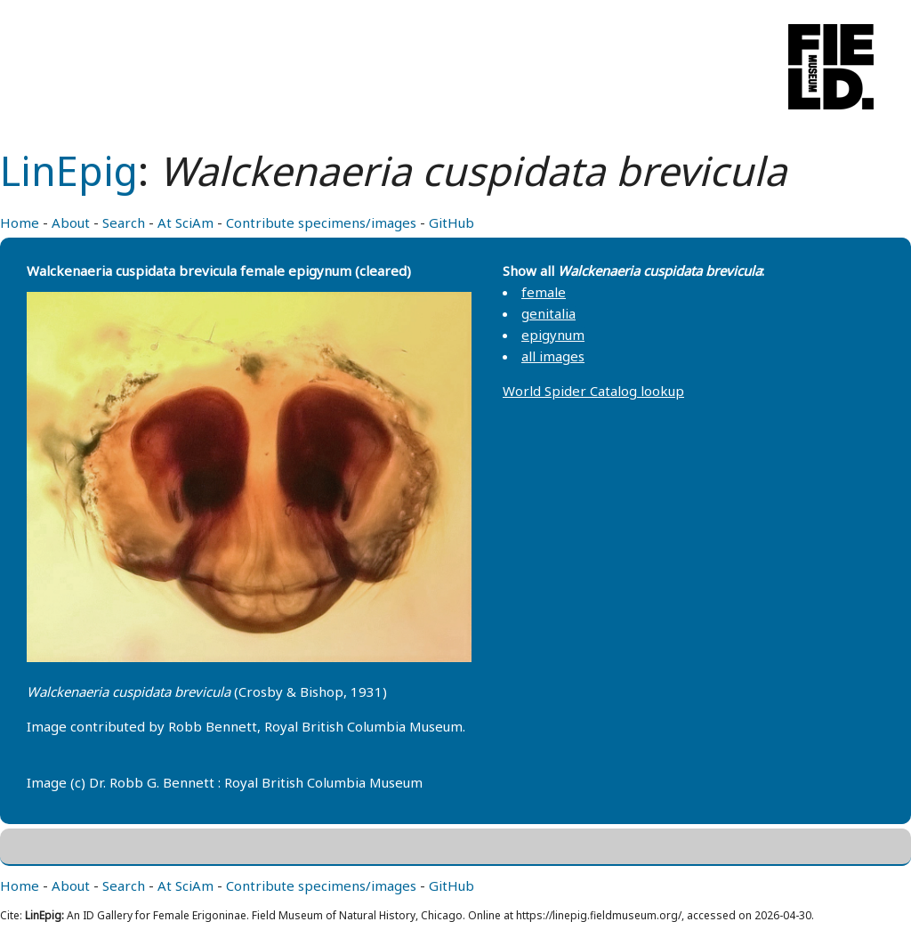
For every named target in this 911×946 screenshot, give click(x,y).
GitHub (451, 222)
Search (123, 222)
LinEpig (69, 170)
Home (19, 222)
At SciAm (185, 222)
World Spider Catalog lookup (593, 391)
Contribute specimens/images (321, 222)
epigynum (552, 335)
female (543, 292)
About (71, 222)
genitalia (548, 313)
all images (552, 356)
